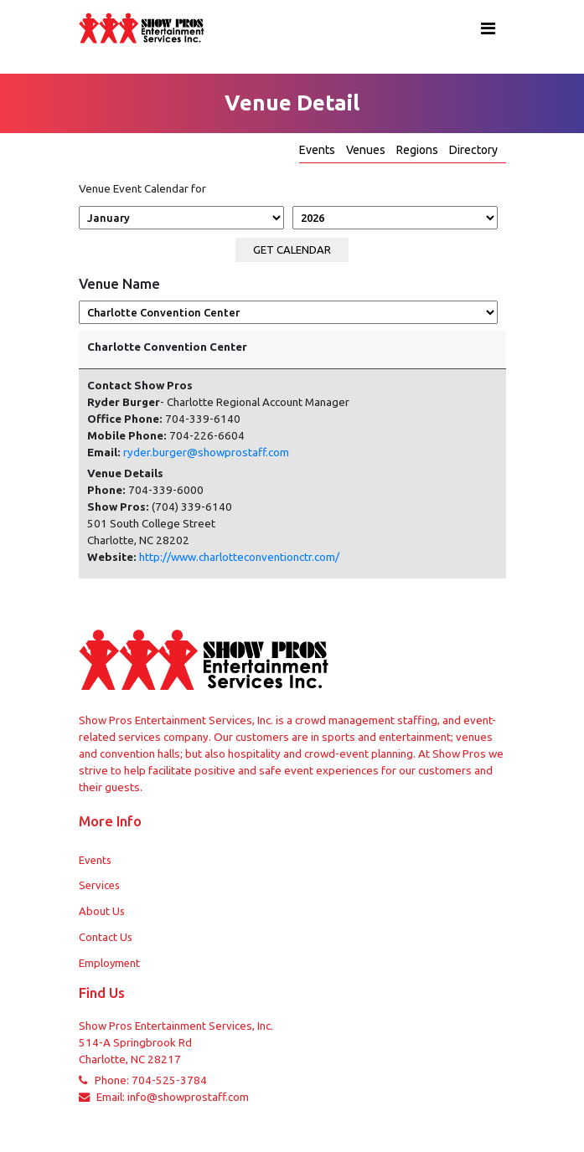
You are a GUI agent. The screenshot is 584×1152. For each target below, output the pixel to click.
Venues (367, 150)
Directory (473, 150)
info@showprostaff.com (188, 1097)
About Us (102, 911)
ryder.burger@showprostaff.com (206, 452)
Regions (418, 150)
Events (318, 150)
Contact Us (105, 937)
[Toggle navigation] (488, 28)
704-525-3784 (169, 1080)
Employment (109, 963)
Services (99, 885)
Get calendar (292, 249)
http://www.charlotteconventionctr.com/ (239, 557)
